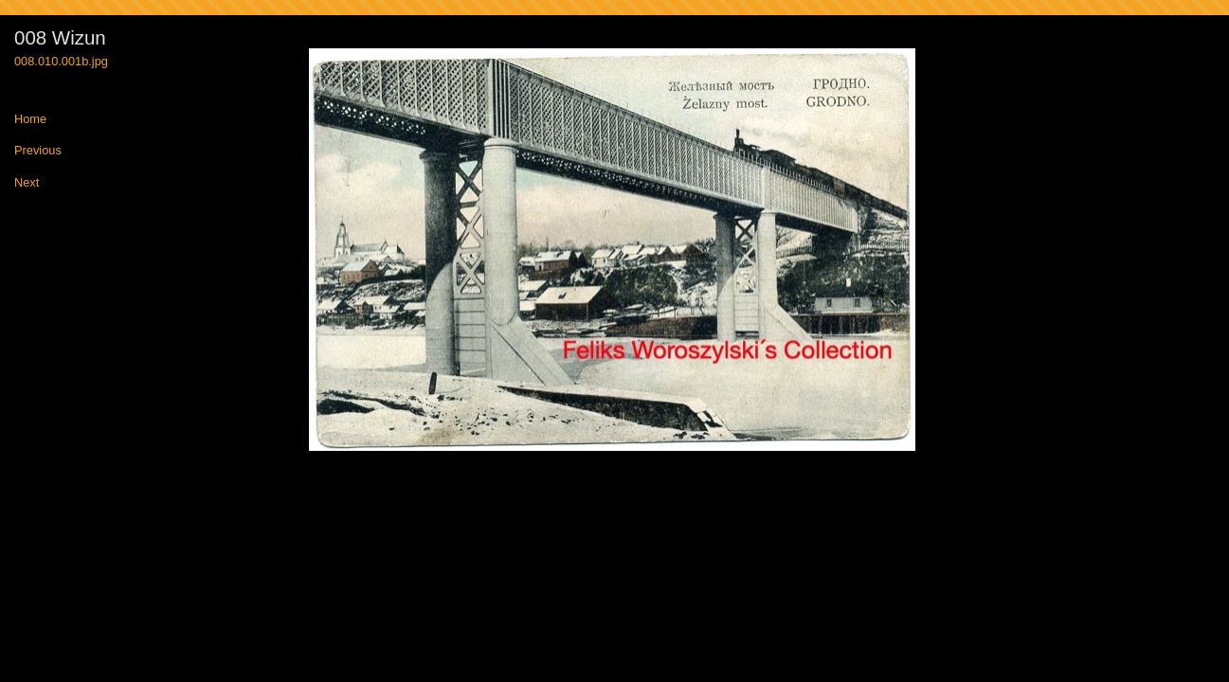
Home (30, 120)
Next (26, 183)
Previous (38, 151)
